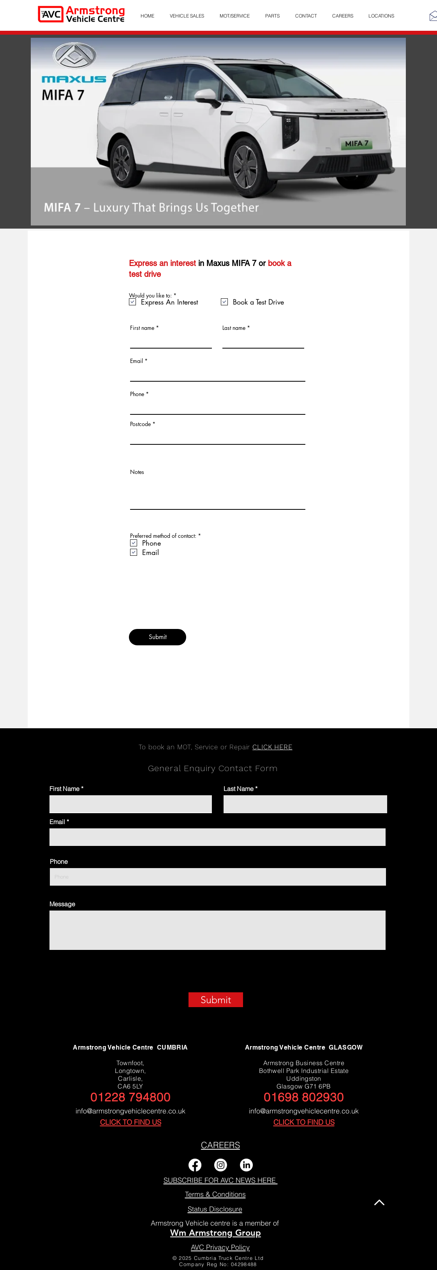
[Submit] (157, 637)
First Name (64, 789)
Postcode (140, 424)
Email (136, 361)
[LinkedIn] (246, 1165)
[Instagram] (220, 1165)
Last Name (239, 789)
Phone (137, 394)
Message (62, 904)
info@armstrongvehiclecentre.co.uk (130, 1110)
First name (142, 328)
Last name (233, 328)
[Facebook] (195, 1165)
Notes (137, 472)
